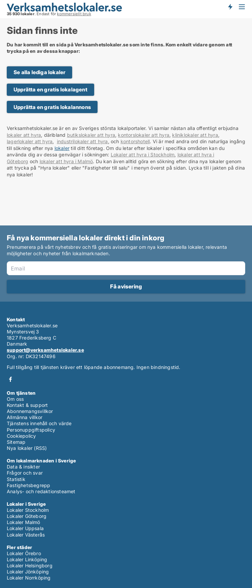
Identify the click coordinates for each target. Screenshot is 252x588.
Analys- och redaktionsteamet (41, 491)
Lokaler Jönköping (28, 571)
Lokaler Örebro (24, 553)
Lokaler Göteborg (26, 516)
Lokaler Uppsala (25, 528)
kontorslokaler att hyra (143, 135)
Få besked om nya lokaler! (230, 7)
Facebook (10, 379)
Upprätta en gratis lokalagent (50, 89)
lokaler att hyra (24, 135)
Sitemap (16, 442)
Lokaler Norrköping (29, 578)
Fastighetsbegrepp (28, 485)
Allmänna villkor (24, 417)
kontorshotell (135, 141)
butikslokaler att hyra (91, 135)
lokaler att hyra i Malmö (66, 161)
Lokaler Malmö (23, 522)
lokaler (62, 148)
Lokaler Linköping (27, 559)
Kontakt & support (27, 405)
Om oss (15, 399)
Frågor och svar (25, 473)
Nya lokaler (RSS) (27, 448)
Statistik (16, 479)
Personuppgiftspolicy (31, 430)
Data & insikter (23, 467)
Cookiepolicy (21, 436)
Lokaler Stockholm (28, 510)
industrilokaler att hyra (82, 141)
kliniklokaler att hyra (195, 135)
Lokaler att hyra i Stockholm (143, 154)
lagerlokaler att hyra (29, 141)
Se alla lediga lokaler (39, 72)
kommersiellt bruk (74, 14)
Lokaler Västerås (26, 535)
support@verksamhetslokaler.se (45, 350)
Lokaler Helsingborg (29, 565)
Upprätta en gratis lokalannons (52, 107)
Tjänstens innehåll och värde (39, 423)
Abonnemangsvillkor (30, 411)
